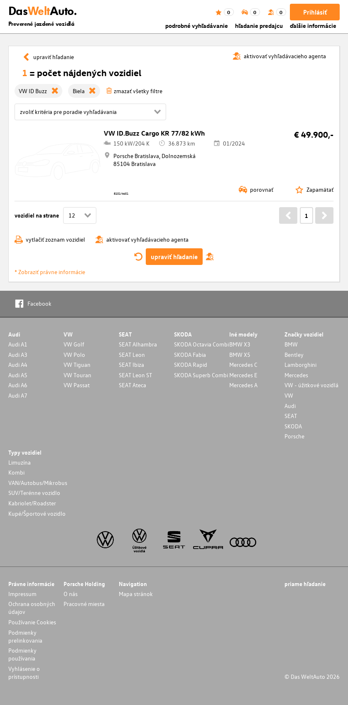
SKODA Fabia (190, 355)
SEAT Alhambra (138, 344)
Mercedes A (243, 385)
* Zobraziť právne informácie (50, 272)
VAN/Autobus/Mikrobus (37, 483)
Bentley (294, 355)
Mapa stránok (136, 594)
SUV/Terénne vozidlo (34, 493)
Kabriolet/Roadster (32, 503)
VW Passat (77, 385)
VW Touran (77, 375)
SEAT (290, 416)
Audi (290, 406)
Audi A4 (17, 365)
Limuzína (19, 462)
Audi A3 (17, 355)
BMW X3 (239, 344)
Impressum (22, 594)
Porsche (294, 436)
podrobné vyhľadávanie (196, 26)
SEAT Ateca (132, 385)
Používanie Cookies (32, 622)
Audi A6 (17, 385)
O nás (71, 594)
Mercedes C (243, 365)
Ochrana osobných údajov (31, 608)
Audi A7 (17, 395)
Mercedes (296, 375)
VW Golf (74, 344)
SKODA (293, 426)
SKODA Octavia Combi (201, 344)
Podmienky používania (22, 654)
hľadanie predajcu (259, 26)
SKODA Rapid (190, 365)
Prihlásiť (315, 12)
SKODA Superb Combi (201, 375)
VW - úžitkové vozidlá (311, 385)
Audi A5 (17, 375)
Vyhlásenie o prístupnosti (24, 672)
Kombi (16, 472)
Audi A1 (17, 344)
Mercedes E (243, 375)
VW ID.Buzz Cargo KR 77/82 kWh (154, 133)
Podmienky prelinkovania (25, 636)
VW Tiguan (77, 365)
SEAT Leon (132, 355)
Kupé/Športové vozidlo (37, 513)
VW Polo (74, 355)
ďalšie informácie (313, 26)
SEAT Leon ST (135, 375)
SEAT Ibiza (131, 365)
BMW (291, 344)
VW (288, 395)
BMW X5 (239, 355)
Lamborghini (300, 365)
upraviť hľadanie (174, 256)
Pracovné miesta (84, 604)
